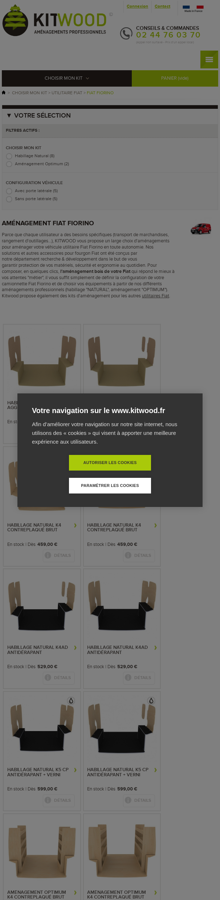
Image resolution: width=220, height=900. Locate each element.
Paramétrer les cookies (151, 474)
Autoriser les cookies (68, 474)
